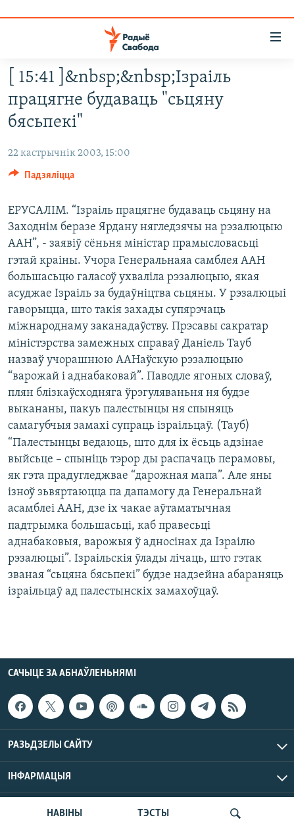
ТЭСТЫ (153, 813)
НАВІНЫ (64, 813)
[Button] (41, 178)
